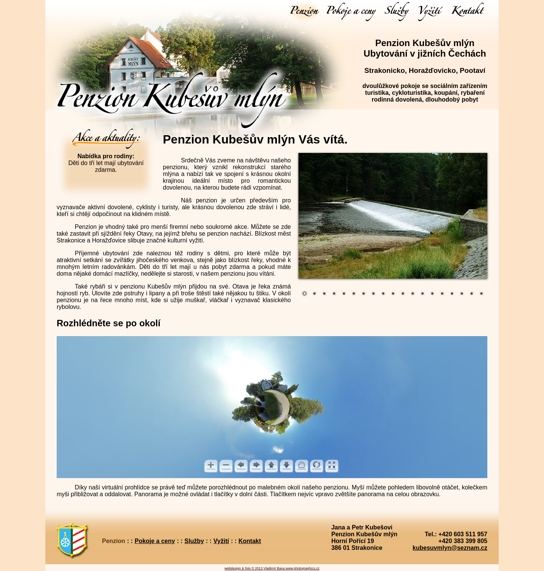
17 (461, 294)
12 (412, 294)
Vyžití (221, 541)
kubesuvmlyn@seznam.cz (450, 548)
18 (471, 294)
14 (432, 294)
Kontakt (249, 541)
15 (442, 294)
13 (422, 294)
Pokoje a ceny (154, 541)
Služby (194, 541)
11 (403, 294)
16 (452, 294)
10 (393, 294)
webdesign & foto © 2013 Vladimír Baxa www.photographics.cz (271, 568)
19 (481, 294)
